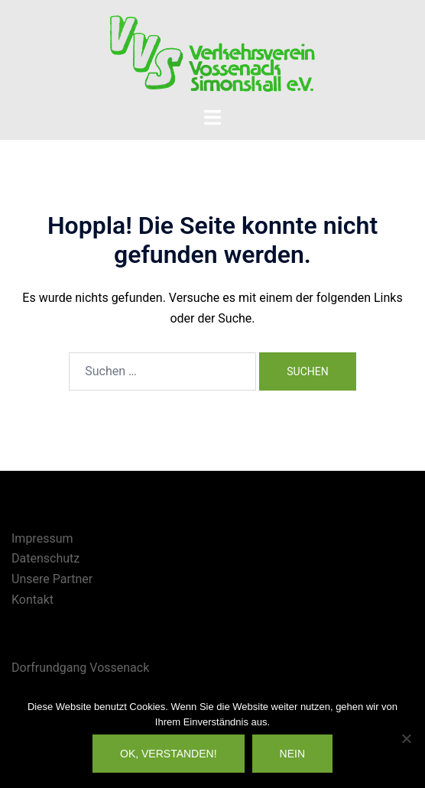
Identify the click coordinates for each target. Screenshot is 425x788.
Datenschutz (45, 558)
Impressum (42, 538)
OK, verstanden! (168, 753)
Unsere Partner (51, 579)
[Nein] (406, 738)
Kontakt (32, 599)
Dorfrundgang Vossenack (80, 667)
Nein (292, 753)
